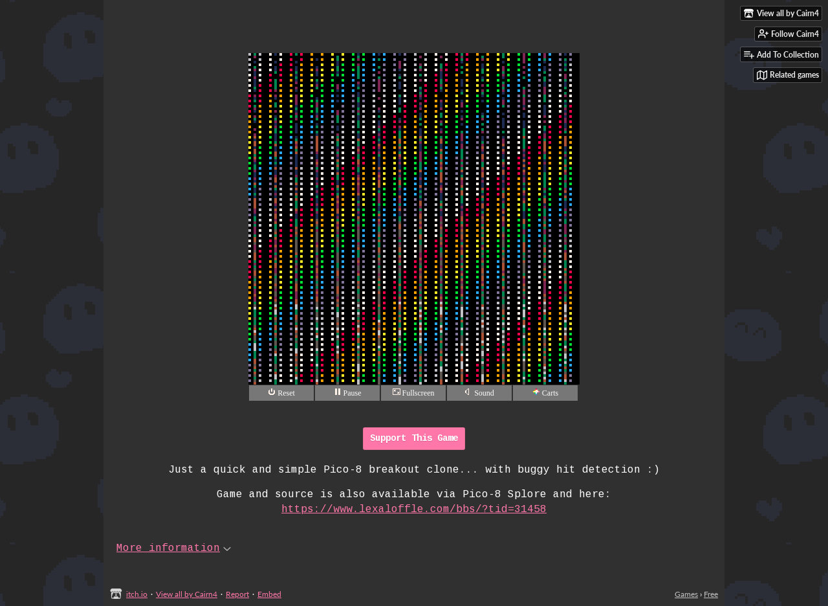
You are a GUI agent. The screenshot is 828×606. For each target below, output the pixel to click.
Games (686, 594)
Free (711, 594)
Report (237, 594)
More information (173, 548)
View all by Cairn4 (186, 594)
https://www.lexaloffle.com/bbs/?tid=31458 (414, 509)
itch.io (136, 594)
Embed (269, 594)
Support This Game (414, 438)
